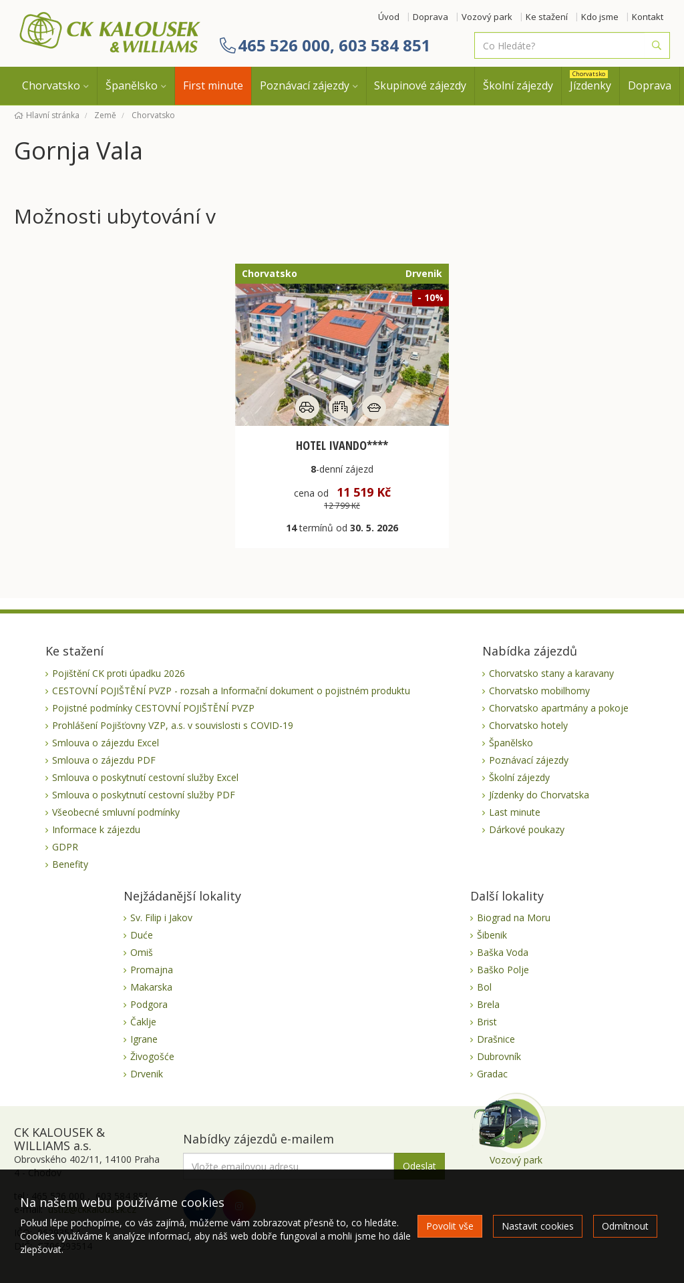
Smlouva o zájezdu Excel (105, 742)
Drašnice (496, 1039)
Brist (487, 1021)
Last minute (514, 812)
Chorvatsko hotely (528, 725)
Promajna (151, 969)
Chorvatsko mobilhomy (539, 690)
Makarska (151, 987)
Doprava (430, 17)
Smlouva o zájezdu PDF (104, 760)
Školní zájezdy (518, 85)
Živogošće (152, 1056)
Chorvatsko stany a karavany (551, 673)
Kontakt (647, 17)
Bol (484, 987)
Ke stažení (547, 17)
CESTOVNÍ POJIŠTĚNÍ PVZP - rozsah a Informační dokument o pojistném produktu (231, 690)
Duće (141, 935)
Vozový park (487, 17)
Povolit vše (450, 1226)
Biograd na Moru (513, 917)
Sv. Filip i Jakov (161, 917)
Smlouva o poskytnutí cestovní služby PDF (143, 794)
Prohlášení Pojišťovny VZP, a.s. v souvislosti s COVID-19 (172, 725)
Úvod (388, 17)
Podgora (149, 1004)
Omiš (141, 952)
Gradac (492, 1073)
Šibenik (492, 935)
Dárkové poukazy (526, 829)
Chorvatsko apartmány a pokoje (559, 708)
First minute (213, 85)
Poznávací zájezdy (304, 85)
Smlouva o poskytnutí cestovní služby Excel (145, 777)
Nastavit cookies (538, 1226)
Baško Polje (503, 969)
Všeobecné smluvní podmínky (116, 812)
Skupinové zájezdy (420, 85)
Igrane (144, 1039)
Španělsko (132, 85)
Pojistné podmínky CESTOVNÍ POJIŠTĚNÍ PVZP (153, 708)
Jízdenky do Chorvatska (539, 794)
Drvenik (146, 1073)
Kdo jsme (600, 17)
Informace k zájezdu (96, 829)
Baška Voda (502, 952)
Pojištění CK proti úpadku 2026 (118, 673)
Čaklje (143, 1021)
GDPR (65, 846)
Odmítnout (625, 1226)
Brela (488, 1004)
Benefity (70, 864)
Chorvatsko (51, 85)
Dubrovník (499, 1056)
